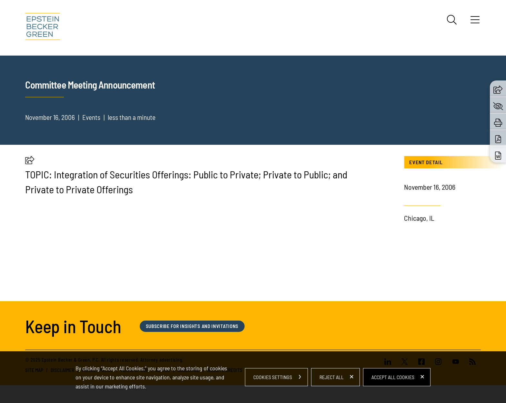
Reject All (331, 377)
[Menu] (475, 22)
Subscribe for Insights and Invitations (192, 326)
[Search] (452, 20)
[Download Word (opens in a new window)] (498, 154)
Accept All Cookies (392, 377)
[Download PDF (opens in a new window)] (498, 138)
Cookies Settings (272, 377)
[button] (29, 161)
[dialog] (253, 377)
